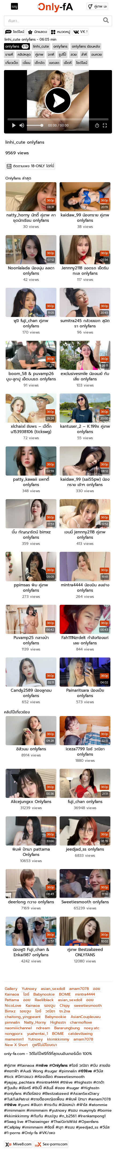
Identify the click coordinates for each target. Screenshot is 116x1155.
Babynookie (44, 994)
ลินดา (38, 1105)
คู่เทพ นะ (100, 6)
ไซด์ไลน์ (18, 31)
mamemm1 (14, 1039)
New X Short (16, 1045)
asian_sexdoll (53, 989)
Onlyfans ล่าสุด (18, 178)
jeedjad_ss (88, 1127)
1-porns (13, 1133)
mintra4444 (85, 994)
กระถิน (52, 1105)
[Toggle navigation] (16, 6)
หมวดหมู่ (63, 31)
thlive (68, 1082)
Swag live (15, 1122)
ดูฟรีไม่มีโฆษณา (44, 1045)
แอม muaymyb (83, 1110)
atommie (99, 1105)
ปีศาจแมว (25, 1077)
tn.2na (64, 1011)
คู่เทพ (39, 54)
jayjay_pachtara (21, 1082)
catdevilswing (80, 1034)
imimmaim (16, 1110)
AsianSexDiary (86, 1093)
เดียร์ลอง (33, 1093)
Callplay (14, 1127)
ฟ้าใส (83, 1105)
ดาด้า (100, 1082)
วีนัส (99, 1071)
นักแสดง (40, 31)
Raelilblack (44, 1000)
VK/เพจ (48, 1133)
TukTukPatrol (18, 1099)
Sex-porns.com (55, 1144)
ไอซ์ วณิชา (80, 1065)
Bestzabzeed (57, 1093)
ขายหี (9, 54)
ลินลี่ (49, 1088)
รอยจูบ (49, 1005)
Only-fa (31, 1133)
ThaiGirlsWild (65, 1122)
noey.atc (91, 1028)
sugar (52, 1071)
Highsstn (58, 1022)
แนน (71, 1127)
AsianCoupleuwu (85, 1017)
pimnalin (12, 1022)
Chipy (65, 1005)
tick (10, 1077)
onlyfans (17, 46)
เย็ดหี (68, 62)
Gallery (11, 989)
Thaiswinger (38, 1122)
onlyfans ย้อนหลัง (86, 46)
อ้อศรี (26, 1088)
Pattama (12, 1000)
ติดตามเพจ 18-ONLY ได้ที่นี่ (33, 166)
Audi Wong (33, 1071)
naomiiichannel (18, 1028)
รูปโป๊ (62, 54)
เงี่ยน (26, 62)
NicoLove (13, 1005)
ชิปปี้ (38, 1088)
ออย (96, 989)
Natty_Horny (35, 1022)
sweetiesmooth (88, 1005)
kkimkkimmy (58, 1039)
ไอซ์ (26, 994)
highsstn (84, 1082)
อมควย (96, 54)
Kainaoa (12, 994)
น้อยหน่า (68, 1105)
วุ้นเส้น (12, 1088)
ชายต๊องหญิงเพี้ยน (48, 1099)
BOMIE (65, 994)
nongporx (14, 1034)
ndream (43, 1028)
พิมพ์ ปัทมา (77, 1099)
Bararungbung (67, 1028)
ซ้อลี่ (50, 1127)
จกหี (51, 54)
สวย (74, 54)
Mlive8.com (22, 1144)
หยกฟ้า (13, 1071)
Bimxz (10, 1011)
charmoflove (81, 1022)
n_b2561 (69, 1116)
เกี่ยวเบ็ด (11, 62)
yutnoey (59, 1110)
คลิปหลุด (24, 54)
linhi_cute (41, 46)
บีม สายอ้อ (101, 1065)
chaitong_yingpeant (23, 1017)
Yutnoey (29, 989)
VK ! (83, 31)
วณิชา (50, 1011)
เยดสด (54, 62)
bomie (106, 1110)
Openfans (90, 1122)
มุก (61, 1127)
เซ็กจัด (40, 62)
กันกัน (38, 1116)
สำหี (84, 54)
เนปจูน (52, 1116)
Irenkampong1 (93, 1116)
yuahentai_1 (37, 1034)
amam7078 (79, 989)
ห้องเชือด (45, 1077)
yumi (25, 1105)
